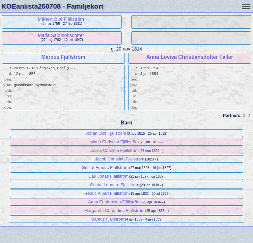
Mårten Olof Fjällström (61, 19)
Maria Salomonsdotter (61, 35)
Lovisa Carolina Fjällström (114, 150)
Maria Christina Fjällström (114, 141)
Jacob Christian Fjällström (120, 158)
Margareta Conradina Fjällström (114, 210)
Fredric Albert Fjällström (105, 193)
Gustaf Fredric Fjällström (105, 167)
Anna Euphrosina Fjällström (114, 201)
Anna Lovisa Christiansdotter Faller (189, 57)
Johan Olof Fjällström (106, 133)
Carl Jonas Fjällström (108, 176)
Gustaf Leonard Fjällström (114, 184)
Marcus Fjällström (63, 57)
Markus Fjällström (108, 219)
